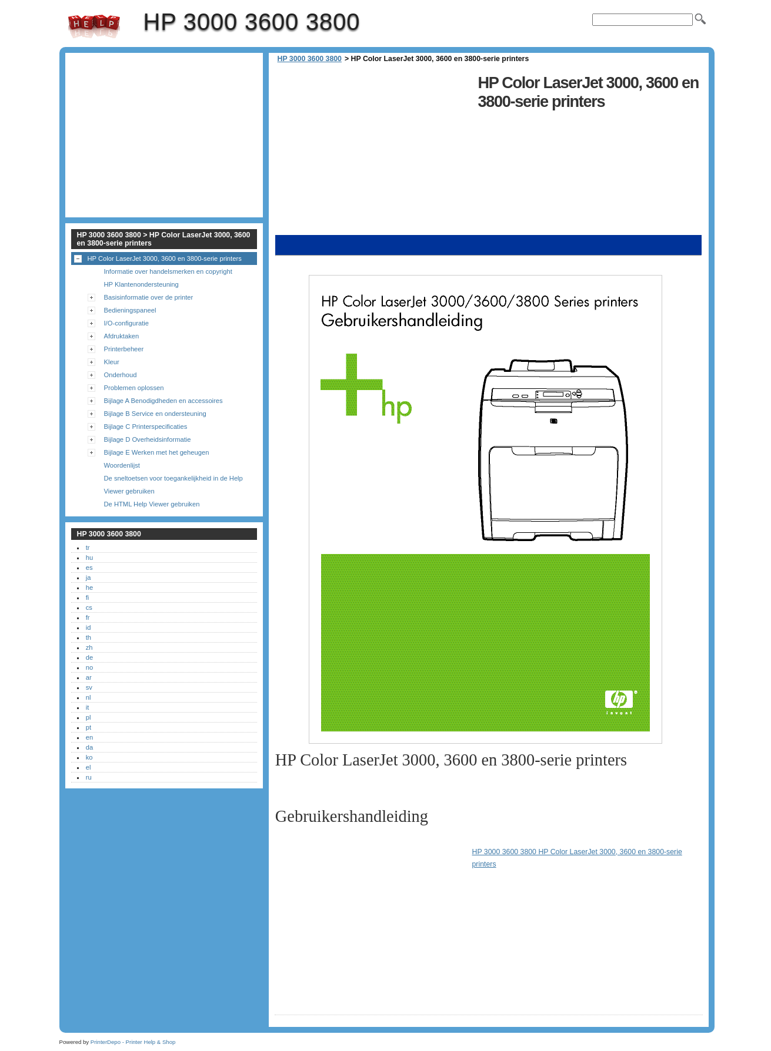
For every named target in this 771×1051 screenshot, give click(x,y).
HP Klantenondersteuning (141, 284)
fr (88, 617)
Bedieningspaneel (130, 310)
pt (88, 727)
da (89, 747)
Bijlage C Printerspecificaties (146, 426)
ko (89, 757)
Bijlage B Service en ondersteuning (155, 413)
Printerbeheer (124, 348)
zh (89, 647)
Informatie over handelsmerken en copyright (168, 271)
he (89, 587)
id (88, 627)
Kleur (111, 361)
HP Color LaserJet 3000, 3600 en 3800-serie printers (165, 258)
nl (88, 697)
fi (87, 597)
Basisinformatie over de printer (148, 297)
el (88, 767)
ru (89, 777)
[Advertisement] (373, 152)
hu (89, 557)
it (87, 707)
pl (88, 717)
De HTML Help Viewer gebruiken (152, 504)
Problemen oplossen (134, 387)
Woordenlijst (122, 465)
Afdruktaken (121, 336)
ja (88, 577)
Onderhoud (120, 374)
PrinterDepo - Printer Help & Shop (133, 1042)
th (88, 637)
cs (89, 607)
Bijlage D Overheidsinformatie (147, 439)
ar (89, 677)
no (89, 667)
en (89, 737)
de (89, 657)
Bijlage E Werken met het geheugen (156, 452)
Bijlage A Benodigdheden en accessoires (163, 400)
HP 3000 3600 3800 (94, 26)
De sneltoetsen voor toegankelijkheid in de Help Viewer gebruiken (173, 485)
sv (89, 687)
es (89, 567)
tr (88, 547)
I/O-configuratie (126, 323)
